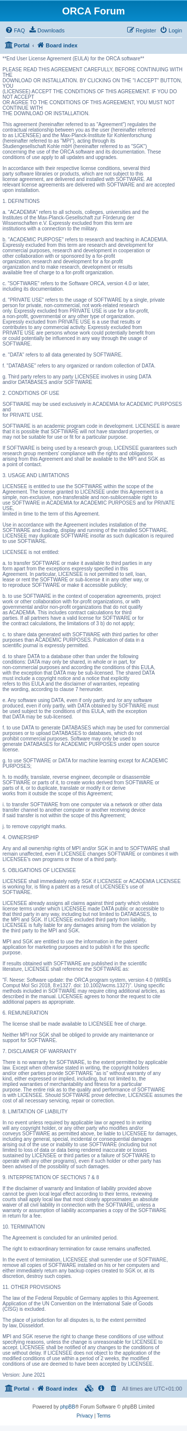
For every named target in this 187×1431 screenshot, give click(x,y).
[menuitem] (15, 30)
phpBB (67, 1407)
